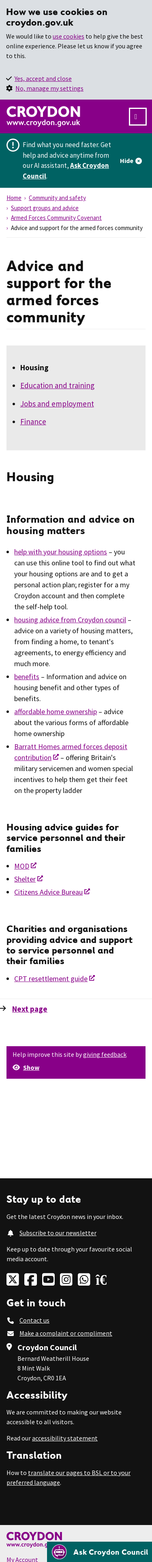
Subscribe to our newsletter (57, 1233)
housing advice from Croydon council (70, 619)
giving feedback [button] (104, 1054)
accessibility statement (65, 1438)
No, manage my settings (49, 88)
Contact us (34, 1320)
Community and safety (57, 198)
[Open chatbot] (99, 1552)
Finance (33, 421)
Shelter (25, 879)
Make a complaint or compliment (65, 1333)
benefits (26, 676)
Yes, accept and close (43, 78)
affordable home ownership (55, 711)
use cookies (68, 36)
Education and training (57, 385)
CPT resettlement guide (51, 978)
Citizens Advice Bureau (48, 892)
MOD (21, 866)
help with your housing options (60, 551)
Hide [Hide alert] (126, 160)
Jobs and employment (57, 403)
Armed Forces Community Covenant (56, 218)
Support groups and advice (45, 208)
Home (13, 198)
